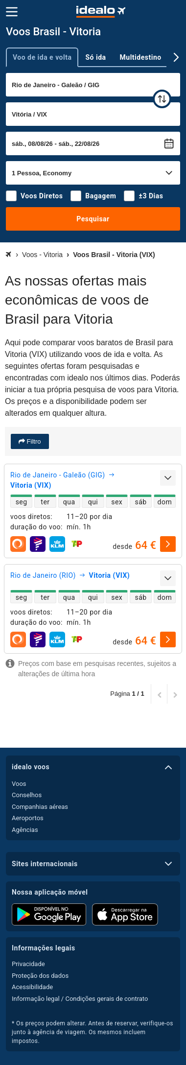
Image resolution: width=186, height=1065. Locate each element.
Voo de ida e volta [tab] (42, 57)
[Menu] (12, 12)
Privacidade (28, 964)
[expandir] (168, 478)
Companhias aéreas (40, 806)
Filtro (33, 441)
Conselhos (27, 795)
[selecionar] (168, 544)
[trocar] (162, 99)
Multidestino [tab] (141, 57)
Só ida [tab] (95, 57)
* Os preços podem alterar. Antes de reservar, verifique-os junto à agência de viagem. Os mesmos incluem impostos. (92, 1032)
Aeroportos (28, 818)
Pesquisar (92, 219)
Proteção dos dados (40, 975)
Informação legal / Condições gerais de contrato (80, 998)
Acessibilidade (32, 987)
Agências (25, 829)
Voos (19, 783)
